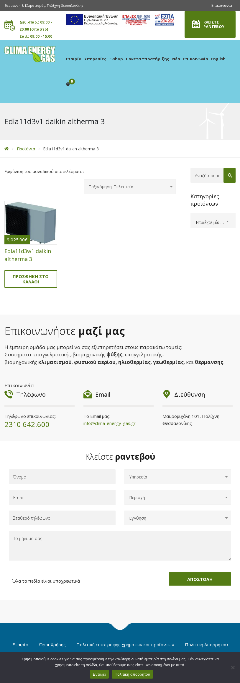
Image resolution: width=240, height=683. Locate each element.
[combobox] (213, 220)
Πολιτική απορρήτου (132, 674)
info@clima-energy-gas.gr (109, 423)
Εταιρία (73, 59)
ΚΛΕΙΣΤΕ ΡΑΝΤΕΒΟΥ (213, 24)
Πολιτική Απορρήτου (206, 644)
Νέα (176, 59)
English (218, 59)
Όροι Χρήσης (52, 644)
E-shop (116, 59)
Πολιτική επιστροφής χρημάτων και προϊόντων (125, 644)
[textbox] (213, 222)
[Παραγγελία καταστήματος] (130, 186)
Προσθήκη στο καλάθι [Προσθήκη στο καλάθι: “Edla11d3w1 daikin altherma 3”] (31, 279)
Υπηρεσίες (95, 59)
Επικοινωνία (221, 5)
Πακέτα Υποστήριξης (147, 59)
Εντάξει (99, 674)
